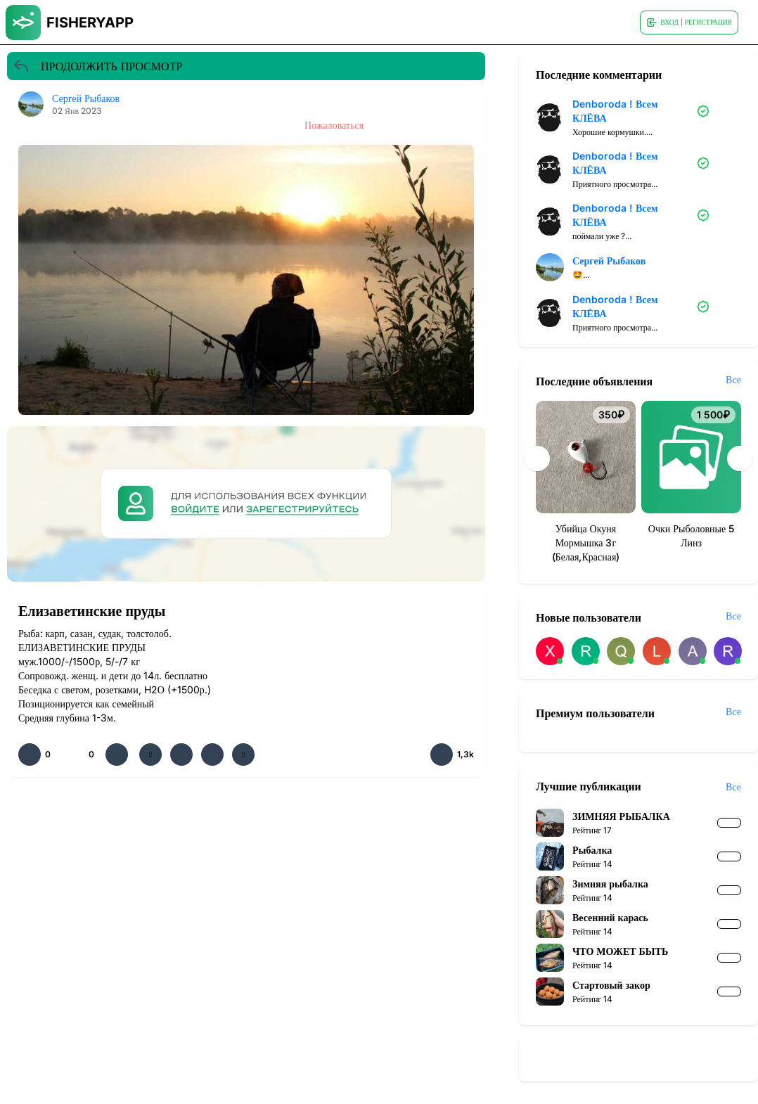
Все (733, 379)
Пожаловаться (334, 125)
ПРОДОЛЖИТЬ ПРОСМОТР (97, 66)
